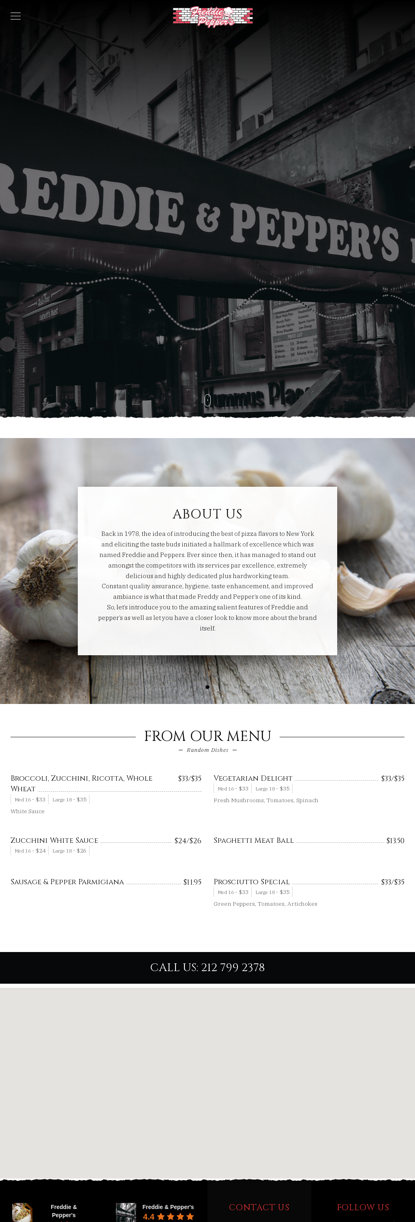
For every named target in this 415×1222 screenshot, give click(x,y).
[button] (207, 687)
